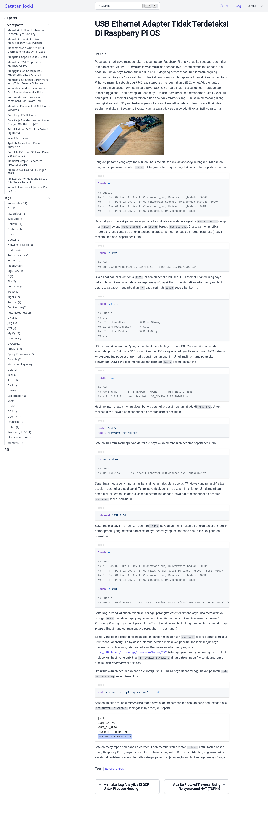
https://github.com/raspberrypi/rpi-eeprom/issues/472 (131, 652)
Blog (238, 6)
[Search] (127, 6)
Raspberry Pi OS (114, 768)
